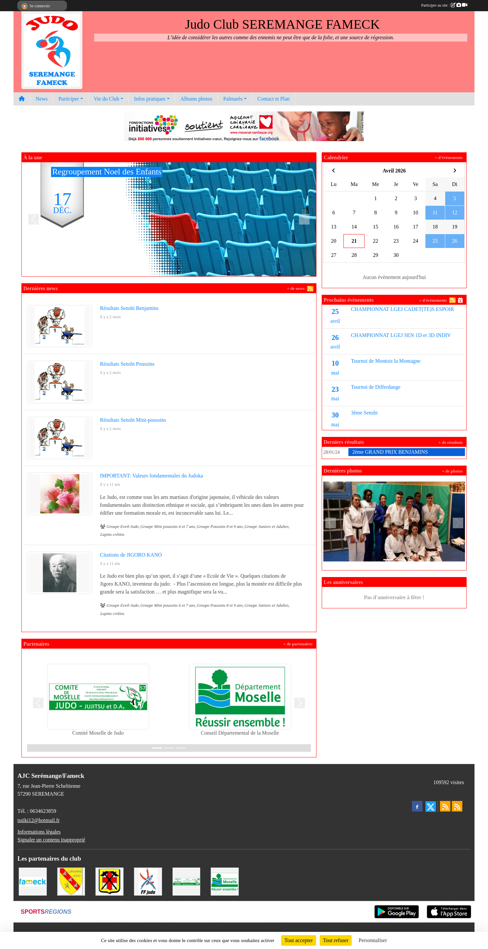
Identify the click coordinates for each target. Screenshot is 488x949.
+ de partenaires (297, 644)
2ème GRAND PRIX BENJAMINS (390, 452)
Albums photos (196, 99)
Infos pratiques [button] (150, 99)
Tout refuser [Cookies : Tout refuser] (336, 940)
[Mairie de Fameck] (33, 881)
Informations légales (39, 832)
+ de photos (452, 471)
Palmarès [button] (233, 99)
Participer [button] (68, 99)
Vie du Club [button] (106, 99)
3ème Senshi (364, 412)
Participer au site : (444, 5)
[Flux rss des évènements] (457, 806)
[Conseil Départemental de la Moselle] (225, 881)
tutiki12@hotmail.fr (38, 820)
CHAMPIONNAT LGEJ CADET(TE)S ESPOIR (402, 309)
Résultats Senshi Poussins (127, 364)
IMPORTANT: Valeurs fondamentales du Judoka (151, 475)
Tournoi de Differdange (376, 387)
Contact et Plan (274, 99)
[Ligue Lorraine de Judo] (71, 881)
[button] (33, 219)
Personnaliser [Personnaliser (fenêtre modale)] (373, 940)
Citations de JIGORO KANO (131, 555)
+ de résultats (451, 442)
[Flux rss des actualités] (445, 806)
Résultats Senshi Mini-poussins (133, 420)
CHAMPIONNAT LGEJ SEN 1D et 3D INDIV (401, 335)
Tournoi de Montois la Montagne (385, 361)
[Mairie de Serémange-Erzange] (109, 881)
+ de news (296, 288)
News (41, 99)
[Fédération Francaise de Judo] (148, 881)
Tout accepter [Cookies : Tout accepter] (299, 940)
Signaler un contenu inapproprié (51, 839)
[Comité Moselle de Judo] (187, 881)
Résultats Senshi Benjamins (129, 308)
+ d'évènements (449, 157)
